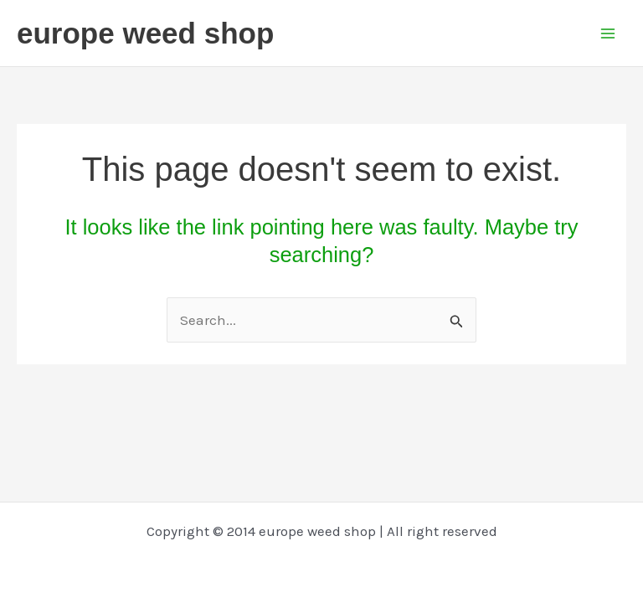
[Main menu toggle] (607, 33)
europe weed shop (145, 33)
